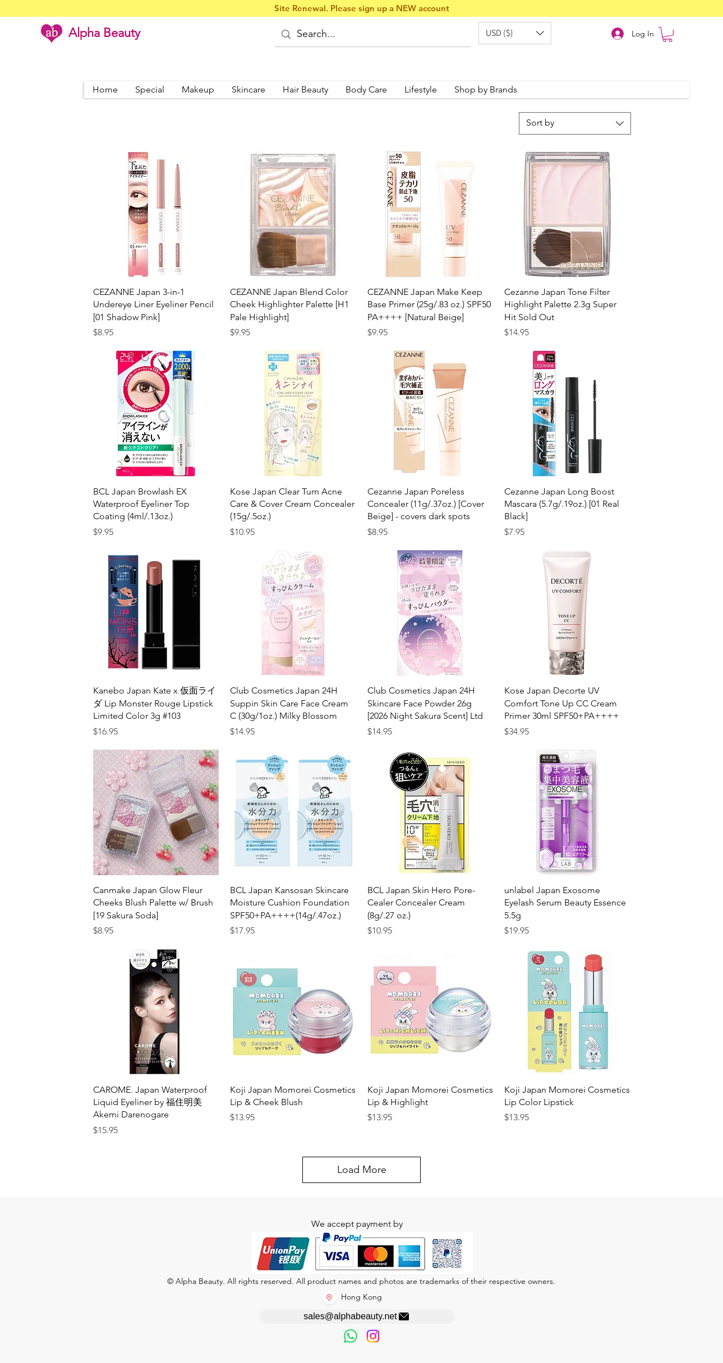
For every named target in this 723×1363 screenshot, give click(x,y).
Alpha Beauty (104, 32)
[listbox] (514, 33)
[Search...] (372, 34)
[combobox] (575, 123)
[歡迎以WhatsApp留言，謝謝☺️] (350, 1336)
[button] (514, 33)
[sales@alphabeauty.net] (357, 1317)
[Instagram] (373, 1336)
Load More (361, 1169)
